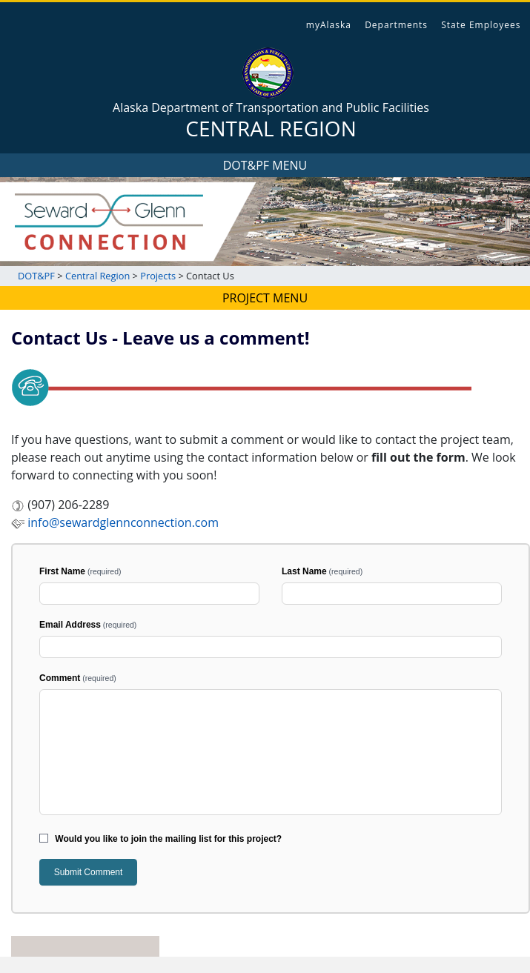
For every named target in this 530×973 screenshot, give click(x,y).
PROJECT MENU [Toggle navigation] (265, 298)
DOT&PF (36, 275)
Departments (396, 25)
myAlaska (328, 25)
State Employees (480, 25)
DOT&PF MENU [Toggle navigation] (265, 165)
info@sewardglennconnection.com (115, 522)
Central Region (99, 275)
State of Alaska (64, 19)
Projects (159, 275)
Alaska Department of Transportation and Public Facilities (271, 120)
